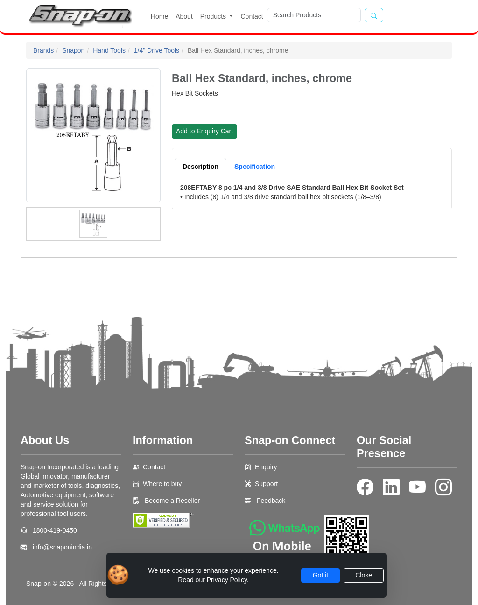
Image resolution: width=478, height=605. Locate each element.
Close (363, 575)
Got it (320, 575)
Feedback (271, 500)
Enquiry (266, 467)
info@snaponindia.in (62, 547)
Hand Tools (109, 50)
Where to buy (162, 483)
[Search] (314, 15)
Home (159, 16)
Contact (251, 16)
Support (266, 483)
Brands (43, 50)
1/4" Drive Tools (156, 50)
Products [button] (214, 16)
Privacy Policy (227, 580)
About (184, 16)
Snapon (73, 50)
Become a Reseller (171, 500)
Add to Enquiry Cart (204, 131)
